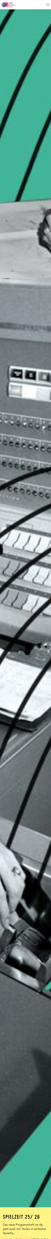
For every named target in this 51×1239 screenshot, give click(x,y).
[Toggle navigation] (47, 4)
